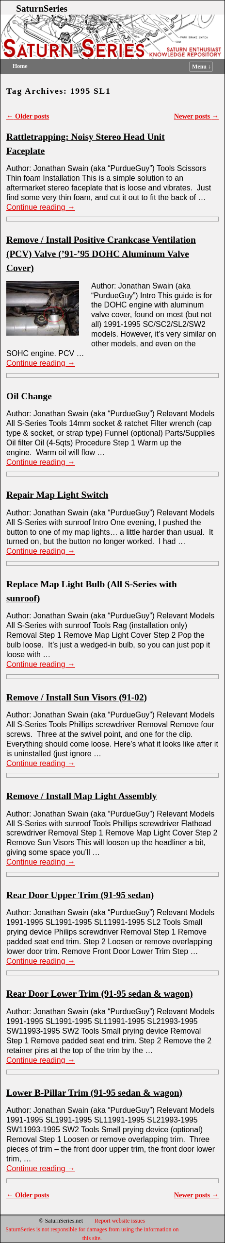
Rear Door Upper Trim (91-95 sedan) (80, 895)
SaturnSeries (41, 8)
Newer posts (196, 116)
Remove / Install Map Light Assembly (81, 796)
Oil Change (29, 396)
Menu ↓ (201, 66)
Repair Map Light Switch (57, 495)
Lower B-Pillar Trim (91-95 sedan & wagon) (94, 1093)
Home (20, 66)
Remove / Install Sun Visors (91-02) (76, 697)
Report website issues (120, 1220)
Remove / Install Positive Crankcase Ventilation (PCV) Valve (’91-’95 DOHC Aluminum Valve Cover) (101, 254)
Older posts (27, 116)
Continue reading (40, 207)
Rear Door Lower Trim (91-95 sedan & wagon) (99, 993)
